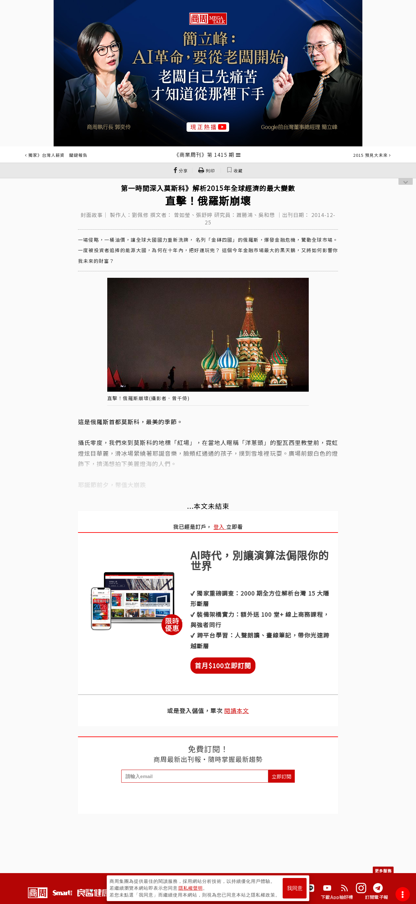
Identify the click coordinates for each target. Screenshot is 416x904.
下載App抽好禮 (337, 897)
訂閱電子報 (376, 897)
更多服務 (383, 870)
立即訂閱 (281, 776)
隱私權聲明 (190, 888)
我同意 (295, 888)
